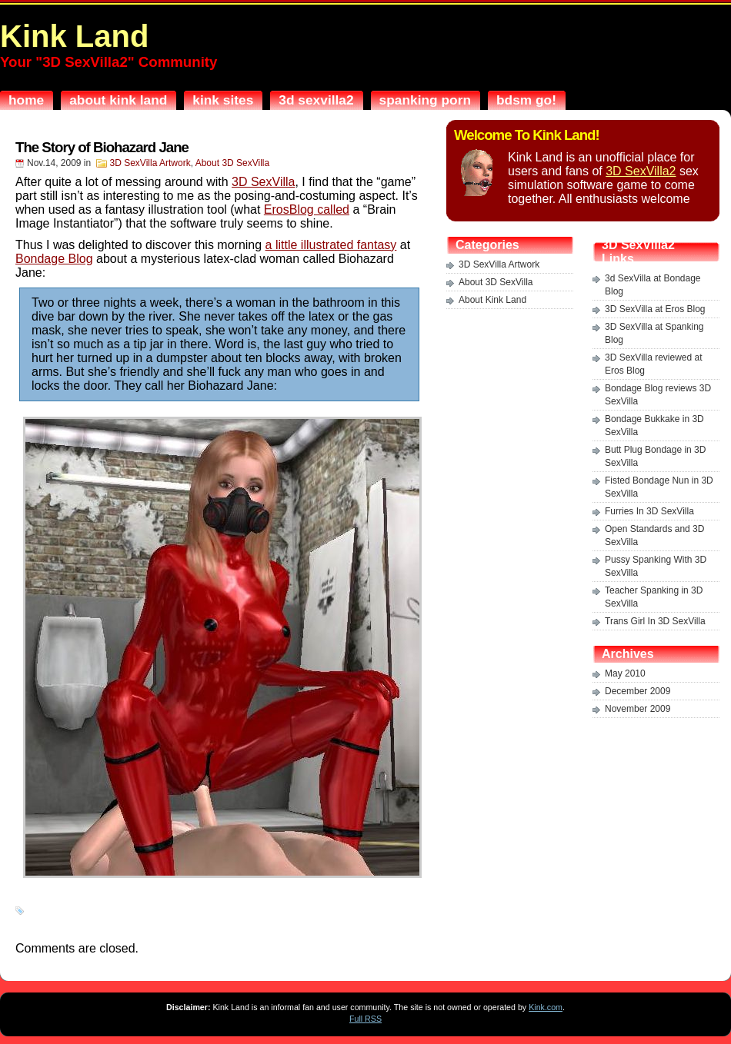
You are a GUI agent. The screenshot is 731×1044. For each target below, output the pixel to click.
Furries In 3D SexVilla (649, 511)
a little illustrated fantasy (331, 244)
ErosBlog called (306, 209)
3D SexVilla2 (641, 171)
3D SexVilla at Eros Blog (655, 309)
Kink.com (545, 1007)
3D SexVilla (263, 181)
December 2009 (637, 691)
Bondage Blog (54, 258)
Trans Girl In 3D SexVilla (655, 621)
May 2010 (625, 673)
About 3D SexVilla (232, 163)
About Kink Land (492, 299)
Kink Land (74, 36)
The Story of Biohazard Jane (102, 147)
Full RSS (365, 1018)
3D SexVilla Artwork (150, 163)
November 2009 (637, 708)
